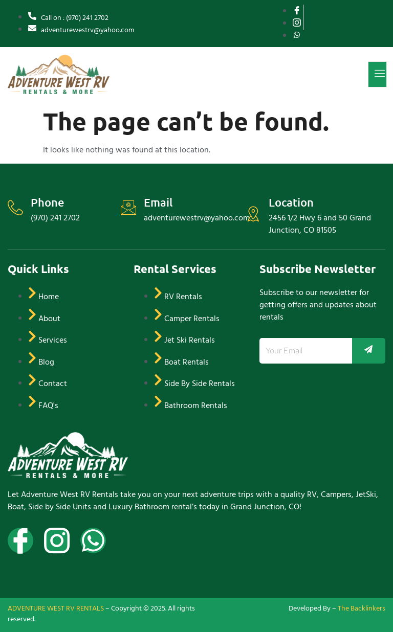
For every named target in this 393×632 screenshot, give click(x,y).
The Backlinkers (361, 608)
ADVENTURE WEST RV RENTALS (56, 608)
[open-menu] (377, 74)
